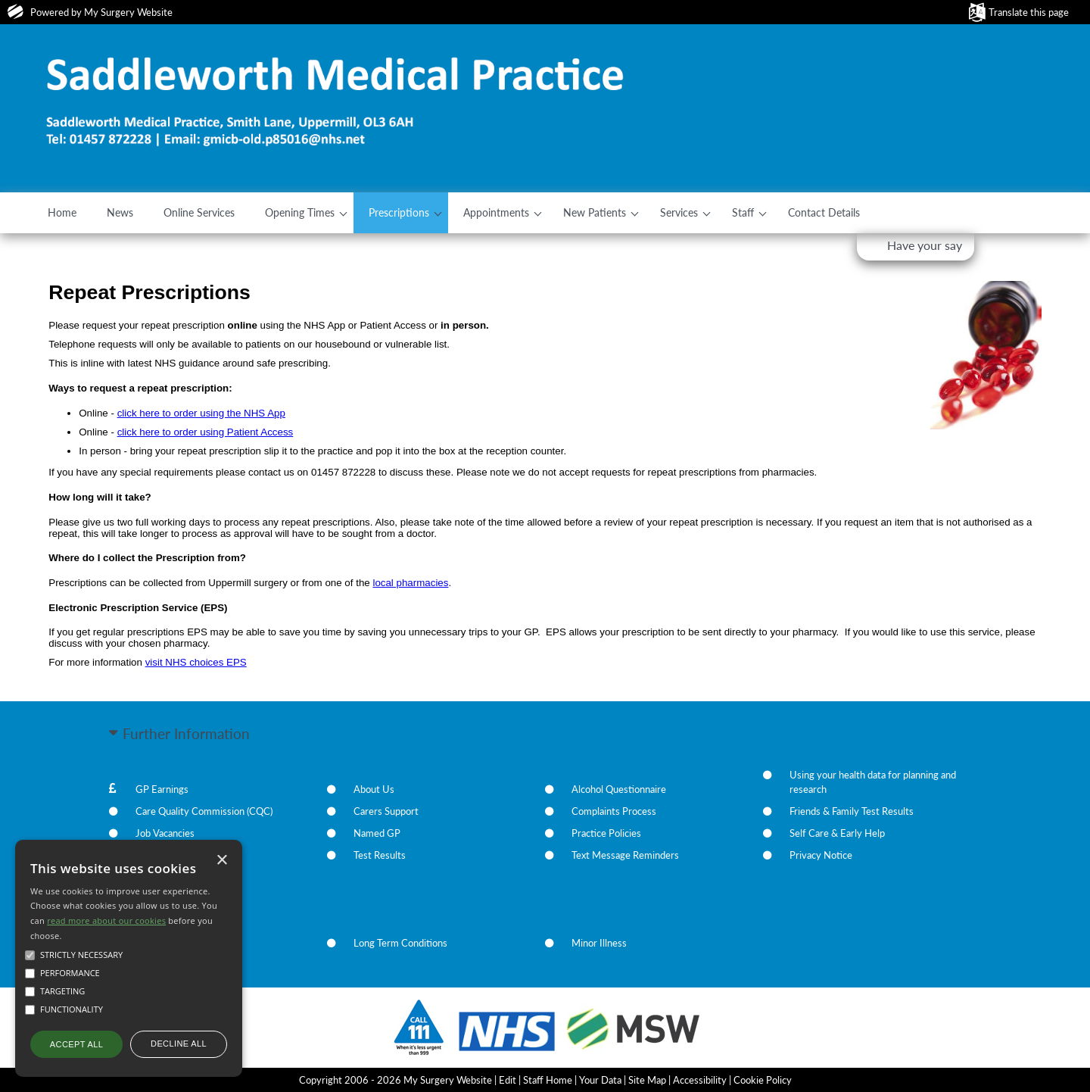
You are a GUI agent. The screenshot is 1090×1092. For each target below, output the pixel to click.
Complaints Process (613, 811)
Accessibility (700, 1080)
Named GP (376, 833)
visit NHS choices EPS (196, 662)
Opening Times (300, 212)
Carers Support (386, 811)
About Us (373, 789)
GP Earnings (161, 789)
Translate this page (1029, 12)
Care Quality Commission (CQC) (203, 811)
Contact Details (824, 212)
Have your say (924, 245)
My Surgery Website (128, 12)
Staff (743, 212)
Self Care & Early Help (837, 833)
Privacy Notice (820, 855)
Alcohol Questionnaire (618, 789)
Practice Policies (606, 833)
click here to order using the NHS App (201, 413)
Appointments (496, 212)
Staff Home (547, 1080)
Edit (507, 1080)
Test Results (379, 855)
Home (62, 212)
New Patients (594, 212)
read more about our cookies (106, 920)
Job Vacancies (165, 833)
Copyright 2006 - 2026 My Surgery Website (395, 1080)
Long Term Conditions (400, 943)
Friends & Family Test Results (851, 811)
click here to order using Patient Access (205, 432)
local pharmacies (410, 582)
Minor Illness (599, 943)
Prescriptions (399, 212)
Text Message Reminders (625, 855)
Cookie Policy (762, 1080)
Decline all (179, 1043)
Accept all (76, 1044)
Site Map (647, 1080)
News (120, 212)
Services (679, 212)
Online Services (199, 212)
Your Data (600, 1080)
